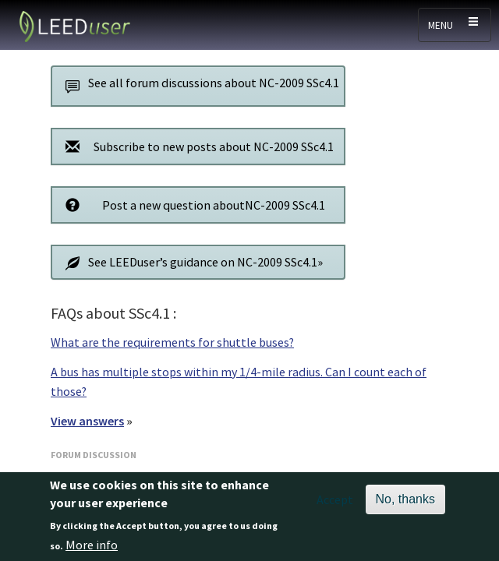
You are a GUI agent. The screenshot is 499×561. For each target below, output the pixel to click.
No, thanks (405, 506)
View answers (87, 421)
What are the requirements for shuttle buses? (172, 342)
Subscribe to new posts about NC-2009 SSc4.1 (195, 146)
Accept (335, 507)
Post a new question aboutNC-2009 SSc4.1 (191, 204)
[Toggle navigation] (454, 25)
